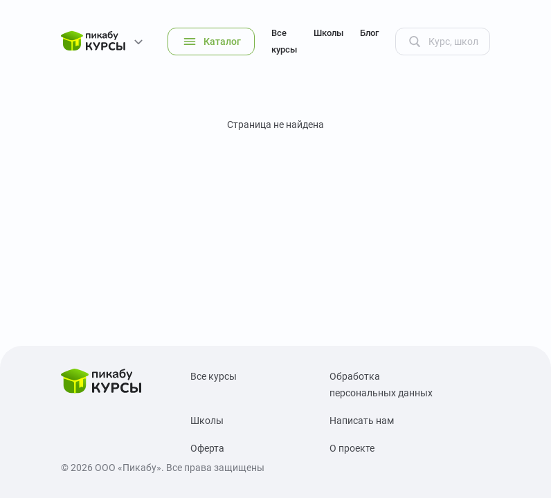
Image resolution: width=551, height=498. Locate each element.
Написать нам (361, 420)
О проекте (351, 448)
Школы (328, 33)
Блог (369, 33)
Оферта (207, 448)
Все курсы (284, 41)
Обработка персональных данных (381, 384)
